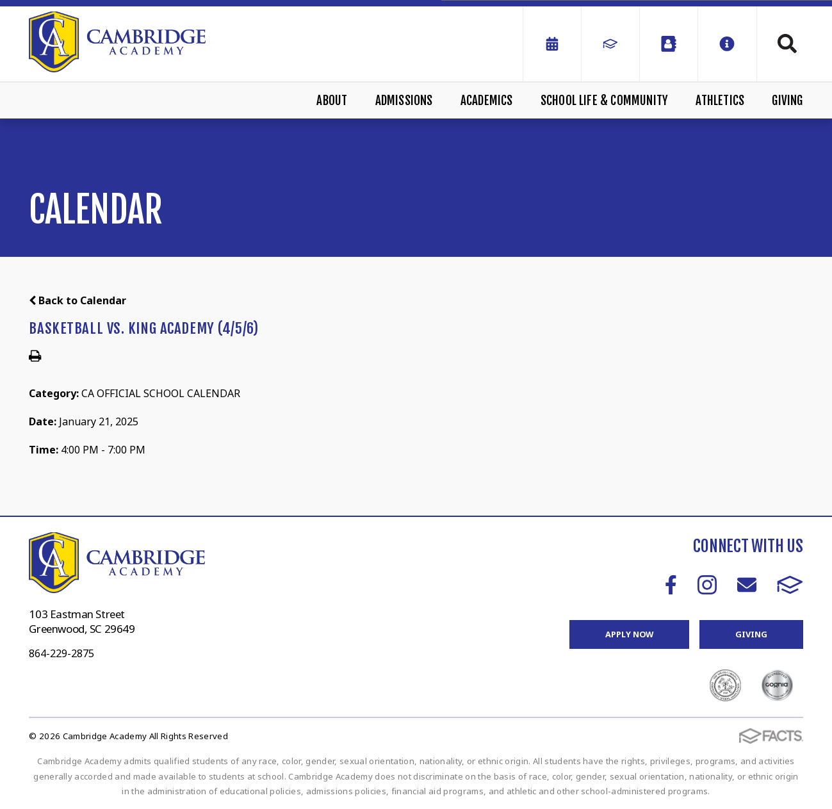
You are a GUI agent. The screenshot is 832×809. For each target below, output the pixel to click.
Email (746, 584)
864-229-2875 (61, 653)
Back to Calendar (77, 300)
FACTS (790, 584)
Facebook (671, 584)
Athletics (720, 100)
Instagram (707, 584)
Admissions (404, 100)
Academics (487, 100)
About (331, 100)
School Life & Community (604, 100)
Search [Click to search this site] (787, 43)
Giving (787, 100)
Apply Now (629, 634)
